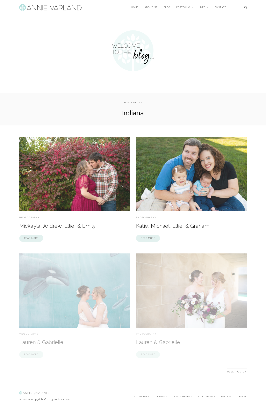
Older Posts (237, 372)
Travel (242, 396)
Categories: (142, 396)
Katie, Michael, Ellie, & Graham (173, 226)
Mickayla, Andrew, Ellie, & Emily (57, 226)
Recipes (226, 396)
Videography (29, 334)
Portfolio (183, 7)
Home (135, 7)
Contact (220, 7)
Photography (29, 217)
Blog (167, 7)
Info (202, 7)
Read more (31, 238)
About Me (151, 7)
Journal (162, 396)
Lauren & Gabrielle (41, 342)
